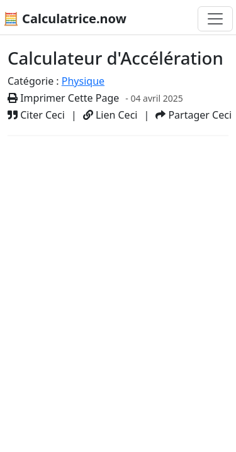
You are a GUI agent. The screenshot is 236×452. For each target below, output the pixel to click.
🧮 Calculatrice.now (64, 18)
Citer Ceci (36, 115)
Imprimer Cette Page (63, 98)
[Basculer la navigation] (215, 18)
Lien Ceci (110, 115)
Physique (83, 81)
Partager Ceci (193, 115)
